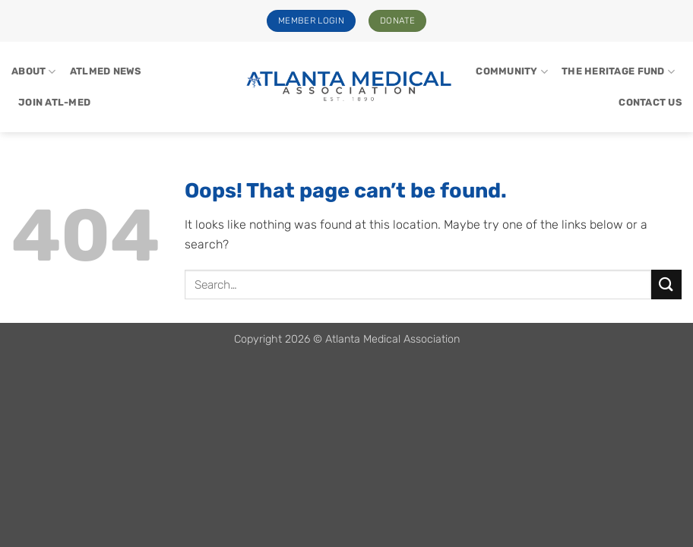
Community (512, 72)
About (33, 72)
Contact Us (650, 102)
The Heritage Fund (618, 72)
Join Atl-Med (54, 102)
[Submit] (666, 284)
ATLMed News (105, 71)
